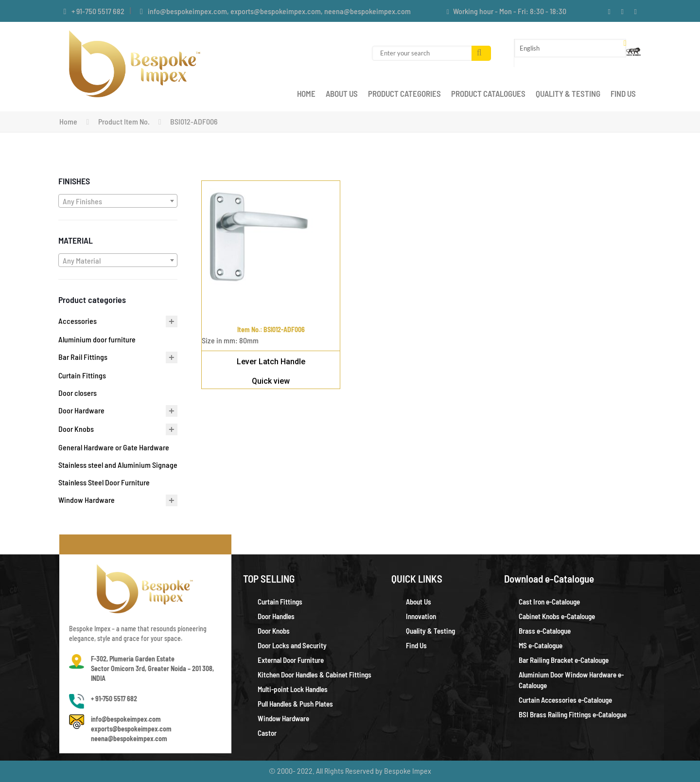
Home (68, 121)
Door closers (77, 392)
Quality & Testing (430, 630)
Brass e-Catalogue (545, 630)
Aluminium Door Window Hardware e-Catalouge (571, 680)
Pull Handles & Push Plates (295, 703)
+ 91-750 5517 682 (97, 11)
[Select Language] (570, 48)
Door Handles (276, 616)
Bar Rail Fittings (82, 356)
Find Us (416, 645)
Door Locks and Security (292, 645)
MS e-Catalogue (540, 645)
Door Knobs (76, 428)
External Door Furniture (291, 660)
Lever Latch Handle (271, 361)
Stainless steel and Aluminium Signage (117, 464)
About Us (418, 601)
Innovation (421, 616)
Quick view (271, 381)
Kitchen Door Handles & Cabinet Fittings (314, 674)
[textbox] (118, 201)
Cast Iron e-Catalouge (549, 601)
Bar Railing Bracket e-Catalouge (564, 660)
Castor (267, 733)
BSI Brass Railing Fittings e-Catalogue (573, 714)
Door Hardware (81, 410)
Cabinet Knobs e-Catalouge (557, 616)
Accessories (77, 320)
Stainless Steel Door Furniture (104, 482)
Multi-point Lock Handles (293, 689)
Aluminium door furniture (97, 339)
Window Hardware (86, 499)
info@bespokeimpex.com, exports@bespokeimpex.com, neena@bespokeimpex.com (279, 11)
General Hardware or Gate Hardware (113, 447)
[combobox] (117, 201)
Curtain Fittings (82, 375)
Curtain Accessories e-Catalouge (565, 699)
